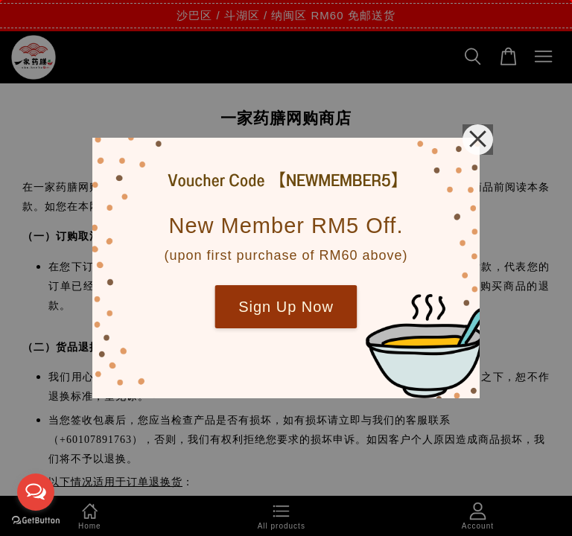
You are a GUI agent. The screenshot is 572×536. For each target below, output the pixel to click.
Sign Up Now (286, 307)
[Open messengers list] (35, 492)
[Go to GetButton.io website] (36, 521)
